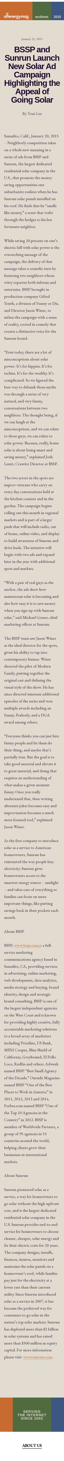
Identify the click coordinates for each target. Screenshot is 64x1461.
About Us (32, 1445)
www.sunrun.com (37, 1357)
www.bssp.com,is (28, 945)
